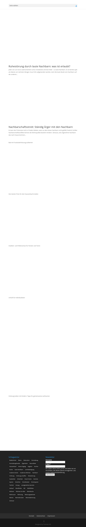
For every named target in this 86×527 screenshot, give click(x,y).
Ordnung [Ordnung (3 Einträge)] (11, 476)
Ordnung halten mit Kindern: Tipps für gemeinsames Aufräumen (29, 396)
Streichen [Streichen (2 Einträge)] (17, 482)
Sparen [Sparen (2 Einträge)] (11, 482)
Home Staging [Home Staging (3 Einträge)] (22, 466)
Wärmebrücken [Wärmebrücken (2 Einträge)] (19, 497)
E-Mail (48, 464)
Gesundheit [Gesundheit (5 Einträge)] (33, 463)
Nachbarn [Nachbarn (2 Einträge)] (35, 473)
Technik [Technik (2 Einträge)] (11, 485)
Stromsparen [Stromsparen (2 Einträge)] (34, 482)
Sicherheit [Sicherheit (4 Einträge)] (20, 479)
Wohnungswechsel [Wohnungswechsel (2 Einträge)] (30, 494)
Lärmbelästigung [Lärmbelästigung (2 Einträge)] (29, 469)
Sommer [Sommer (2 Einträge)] (35, 479)
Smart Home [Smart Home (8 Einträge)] (28, 479)
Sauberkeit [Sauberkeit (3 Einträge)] (12, 479)
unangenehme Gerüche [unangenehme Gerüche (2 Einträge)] (27, 485)
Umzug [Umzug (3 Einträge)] (17, 485)
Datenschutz (41, 516)
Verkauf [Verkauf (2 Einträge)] (11, 488)
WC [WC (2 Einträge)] (24, 488)
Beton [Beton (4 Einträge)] (19, 460)
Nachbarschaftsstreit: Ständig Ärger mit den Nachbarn (41, 127)
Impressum (51, 516)
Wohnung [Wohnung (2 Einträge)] (20, 494)
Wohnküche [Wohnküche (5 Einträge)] (30, 491)
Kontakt (31, 516)
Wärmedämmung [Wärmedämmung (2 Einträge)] (30, 497)
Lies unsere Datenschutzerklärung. (61, 471)
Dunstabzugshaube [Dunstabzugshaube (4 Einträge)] (14, 463)
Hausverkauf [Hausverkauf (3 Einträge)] (12, 466)
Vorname (49, 460)
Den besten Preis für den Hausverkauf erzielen (23, 194)
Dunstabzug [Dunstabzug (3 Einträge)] (35, 460)
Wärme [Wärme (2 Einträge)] (11, 497)
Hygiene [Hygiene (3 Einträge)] (30, 466)
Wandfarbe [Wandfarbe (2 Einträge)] (19, 488)
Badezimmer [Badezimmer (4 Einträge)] (12, 460)
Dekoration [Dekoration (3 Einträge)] (26, 460)
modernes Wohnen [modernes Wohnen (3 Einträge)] (25, 473)
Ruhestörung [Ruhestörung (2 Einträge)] (31, 476)
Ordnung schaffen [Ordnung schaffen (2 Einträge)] (21, 476)
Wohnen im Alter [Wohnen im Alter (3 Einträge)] (20, 491)
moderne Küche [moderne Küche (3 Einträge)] (13, 473)
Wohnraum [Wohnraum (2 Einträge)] (12, 494)
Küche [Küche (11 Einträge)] (11, 469)
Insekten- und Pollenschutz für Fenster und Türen (24, 246)
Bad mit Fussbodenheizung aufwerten (21, 142)
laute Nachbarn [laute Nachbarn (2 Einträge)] (19, 469)
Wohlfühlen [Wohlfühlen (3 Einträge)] (30, 488)
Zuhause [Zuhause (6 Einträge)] (11, 501)
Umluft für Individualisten (17, 298)
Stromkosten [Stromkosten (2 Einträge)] (25, 482)
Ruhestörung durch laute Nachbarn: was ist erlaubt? (39, 66)
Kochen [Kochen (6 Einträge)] (36, 466)
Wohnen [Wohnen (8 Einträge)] (11, 491)
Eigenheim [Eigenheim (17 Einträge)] (25, 463)
